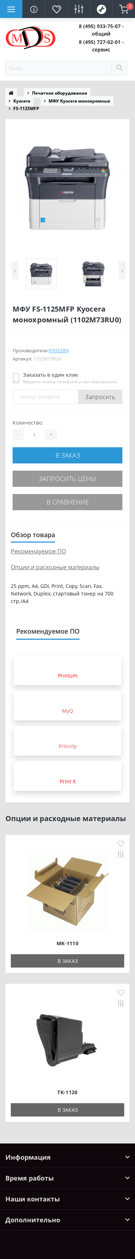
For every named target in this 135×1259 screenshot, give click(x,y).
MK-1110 (67, 943)
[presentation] (15, 270)
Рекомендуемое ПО (38, 551)
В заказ (67, 455)
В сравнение (67, 502)
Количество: (28, 422)
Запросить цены (67, 478)
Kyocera (21, 101)
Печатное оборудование (59, 93)
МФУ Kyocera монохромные (79, 101)
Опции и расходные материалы (55, 567)
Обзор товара (33, 534)
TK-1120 (67, 1092)
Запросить (100, 397)
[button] (101, 30)
